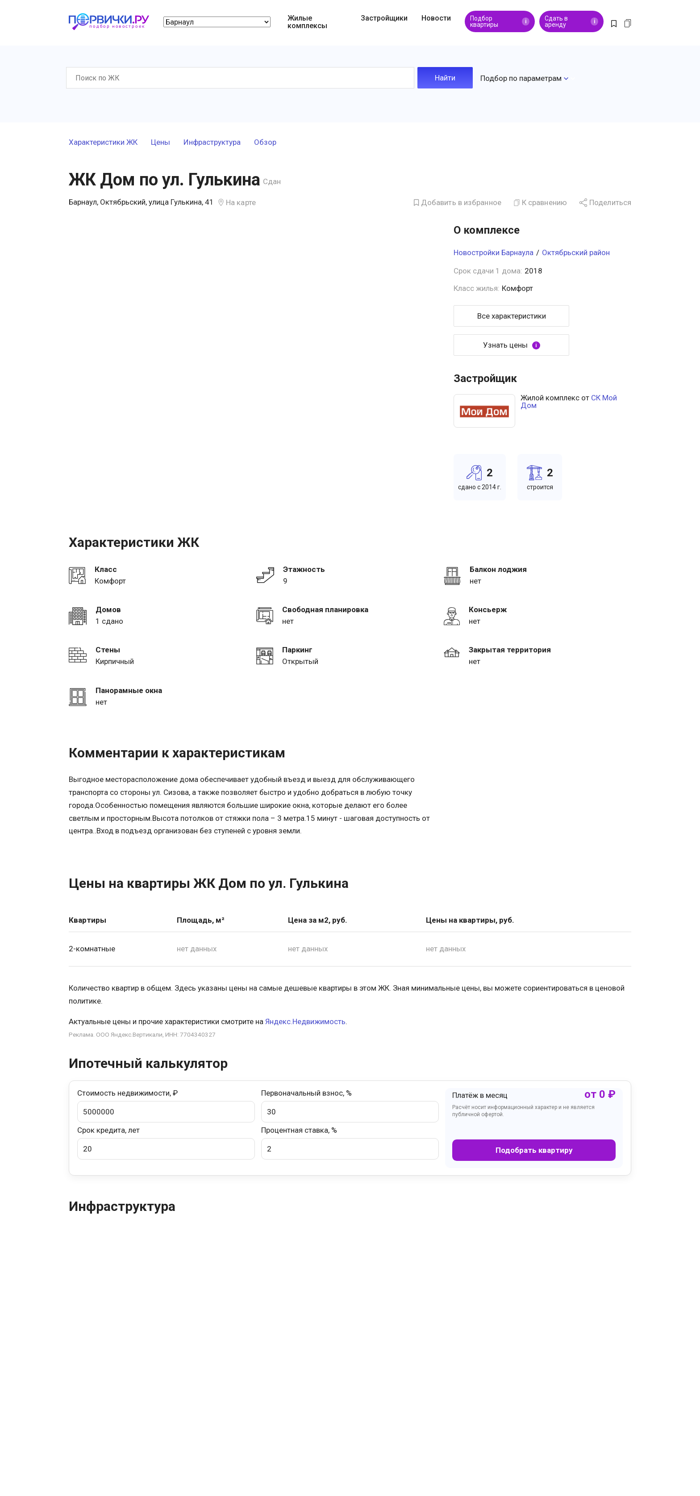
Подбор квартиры (499, 21)
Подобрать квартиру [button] (534, 1148)
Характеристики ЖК (103, 141)
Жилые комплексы (307, 22)
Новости (436, 18)
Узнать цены (511, 343)
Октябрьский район (576, 250)
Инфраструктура (212, 141)
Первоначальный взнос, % (350, 1104)
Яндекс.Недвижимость (305, 1019)
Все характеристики (511, 314)
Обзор (265, 141)
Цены (160, 141)
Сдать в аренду (571, 21)
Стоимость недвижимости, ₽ (166, 1104)
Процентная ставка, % (350, 1141)
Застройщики (384, 18)
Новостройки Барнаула (493, 250)
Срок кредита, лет (166, 1141)
